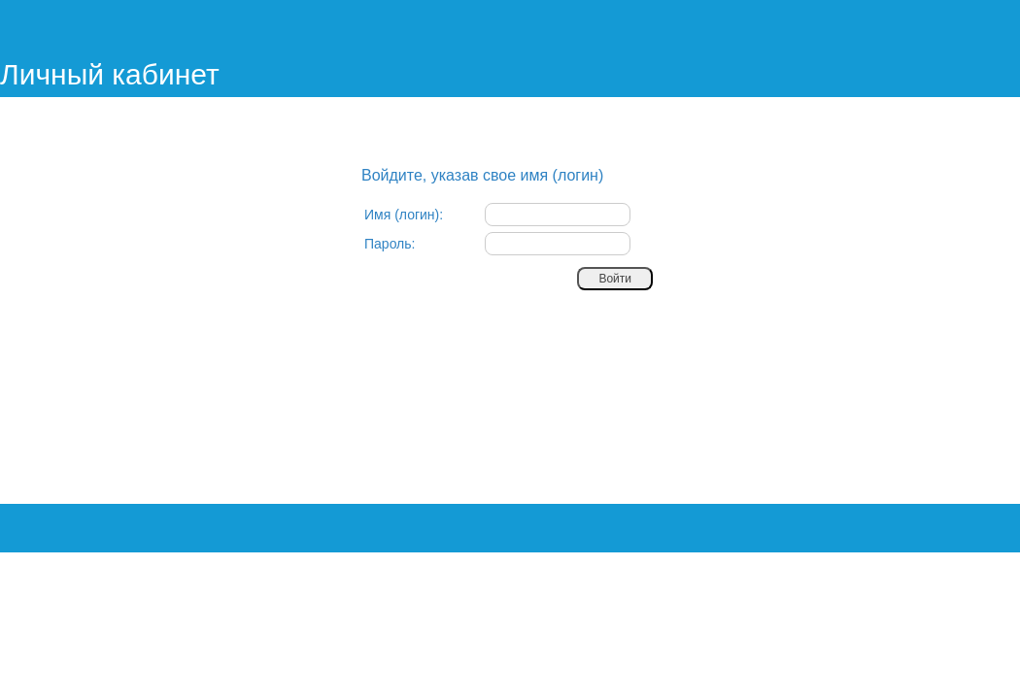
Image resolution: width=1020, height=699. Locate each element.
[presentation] (512, 334)
